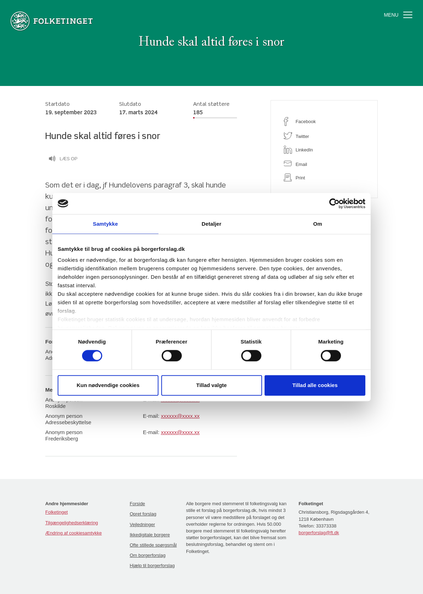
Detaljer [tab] (211, 224)
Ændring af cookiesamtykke (73, 533)
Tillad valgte (211, 385)
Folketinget (56, 512)
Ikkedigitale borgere (150, 534)
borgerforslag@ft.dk (319, 532)
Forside (137, 503)
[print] (324, 177)
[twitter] (324, 136)
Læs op (62, 160)
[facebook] (324, 121)
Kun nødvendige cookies (108, 385)
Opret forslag (143, 514)
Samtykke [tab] (105, 224)
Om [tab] (317, 224)
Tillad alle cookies (314, 385)
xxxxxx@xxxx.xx (180, 416)
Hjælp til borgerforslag (152, 565)
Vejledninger (142, 524)
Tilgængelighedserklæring (71, 522)
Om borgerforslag (148, 555)
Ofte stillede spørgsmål (153, 545)
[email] (324, 164)
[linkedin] (324, 149)
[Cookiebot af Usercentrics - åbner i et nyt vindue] (334, 203)
